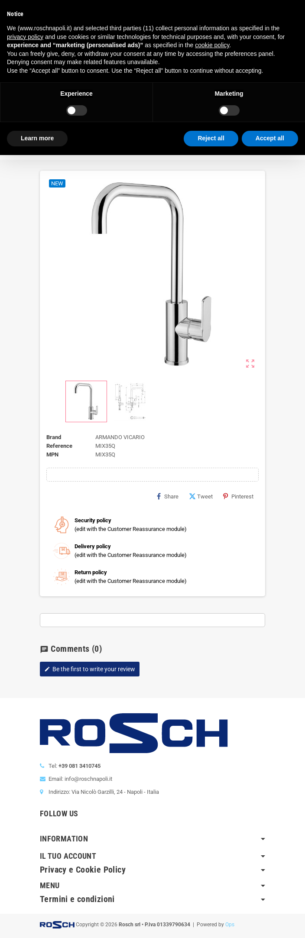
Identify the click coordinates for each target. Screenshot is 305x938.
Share (167, 496)
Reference (59, 446)
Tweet (201, 496)
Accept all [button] (270, 138)
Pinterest (238, 496)
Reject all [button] (211, 138)
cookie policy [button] (212, 45)
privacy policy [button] (25, 36)
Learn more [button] (37, 138)
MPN (52, 454)
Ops (229, 925)
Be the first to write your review (89, 669)
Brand (53, 437)
